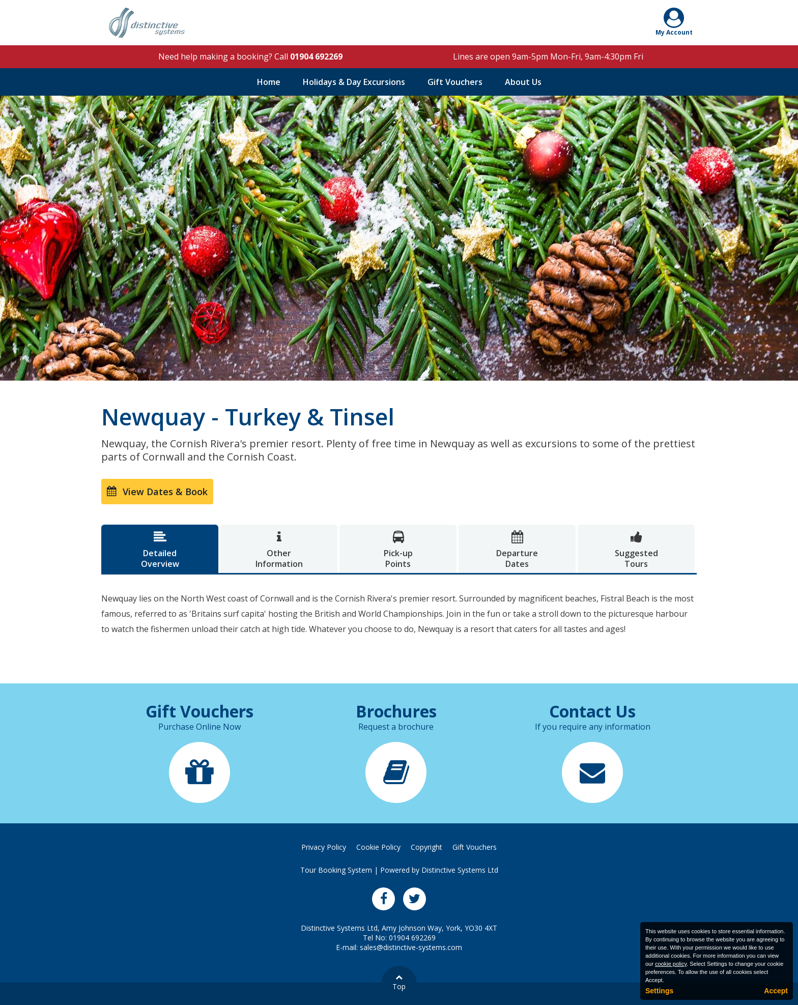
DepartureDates (517, 550)
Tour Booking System (336, 870)
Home (268, 82)
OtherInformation (278, 550)
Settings (659, 991)
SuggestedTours (636, 550)
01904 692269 (316, 56)
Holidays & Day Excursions (354, 82)
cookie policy (671, 964)
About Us (523, 82)
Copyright (426, 847)
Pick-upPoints (398, 550)
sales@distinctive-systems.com (411, 947)
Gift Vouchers (455, 82)
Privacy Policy (323, 847)
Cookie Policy (378, 847)
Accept (776, 991)
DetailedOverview (159, 550)
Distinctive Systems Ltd (459, 870)
